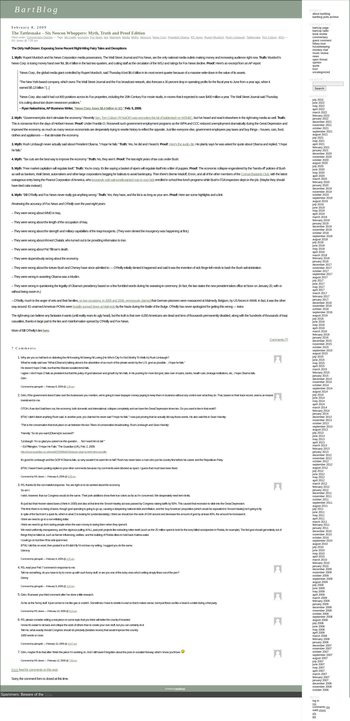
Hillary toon (319, 43)
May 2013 (318, 439)
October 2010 (320, 537)
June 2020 (318, 169)
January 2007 (320, 680)
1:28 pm (70, 386)
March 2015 (319, 369)
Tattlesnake (253, 37)
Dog (47, 694)
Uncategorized (321, 72)
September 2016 (322, 312)
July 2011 (318, 509)
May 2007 (318, 667)
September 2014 (322, 388)
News (315, 56)
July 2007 (318, 661)
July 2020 (318, 166)
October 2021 (320, 128)
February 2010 (321, 563)
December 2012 (322, 455)
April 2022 (318, 109)
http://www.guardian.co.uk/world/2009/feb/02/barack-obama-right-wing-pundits (64, 452)
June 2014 (318, 397)
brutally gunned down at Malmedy (94, 306)
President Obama (178, 37)
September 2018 (322, 236)
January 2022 (320, 118)
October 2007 (320, 651)
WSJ (281, 37)
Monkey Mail (320, 50)
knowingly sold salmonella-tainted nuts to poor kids (123, 180)
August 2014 (320, 391)
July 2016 (318, 318)
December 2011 (322, 493)
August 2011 (320, 506)
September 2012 (322, 464)
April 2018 (318, 252)
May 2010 (318, 553)
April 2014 (318, 404)
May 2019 (318, 210)
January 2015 (320, 375)
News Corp (159, 37)
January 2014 (320, 413)
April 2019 (318, 213)
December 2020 (322, 153)
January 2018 (320, 261)
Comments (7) (279, 340)
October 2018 (320, 233)
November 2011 (322, 496)
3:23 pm (70, 586)
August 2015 (320, 353)
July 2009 (318, 585)
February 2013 (321, 448)
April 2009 (318, 594)
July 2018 (318, 242)
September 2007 (322, 655)
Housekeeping (321, 46)
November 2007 (322, 648)
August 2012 (320, 467)
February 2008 (321, 639)
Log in (315, 700)
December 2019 (322, 188)
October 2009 (320, 575)
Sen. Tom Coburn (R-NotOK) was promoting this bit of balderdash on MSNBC (143, 118)
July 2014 (318, 394)
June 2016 (318, 321)
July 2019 (318, 204)
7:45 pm (73, 660)
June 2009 (318, 588)
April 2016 (318, 328)
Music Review (320, 53)
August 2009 (320, 582)
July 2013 (318, 432)
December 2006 (322, 683)
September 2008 (322, 616)
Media (126, 37)
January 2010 (320, 566)
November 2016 (322, 305)
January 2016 (320, 337)
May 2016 (318, 325)
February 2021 (321, 147)
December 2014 (322, 379)
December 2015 (322, 340)
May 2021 (318, 141)
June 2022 (318, 102)
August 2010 (320, 544)
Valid (319, 710)
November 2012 (322, 458)
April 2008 (318, 632)
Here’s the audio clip (181, 144)
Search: (317, 79)
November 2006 (322, 686)
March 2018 (319, 255)
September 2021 (322, 131)
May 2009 (318, 591)
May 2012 (318, 477)
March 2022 (319, 112)
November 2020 (322, 156)
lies (106, 37)
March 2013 (319, 445)
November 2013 (322, 420)
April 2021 (318, 144)
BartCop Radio (320, 30)
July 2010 (318, 547)
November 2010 (322, 534)
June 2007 (318, 664)
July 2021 (318, 137)
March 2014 (319, 407)
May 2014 (318, 401)
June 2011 (318, 512)
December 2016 (322, 302)
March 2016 (319, 331)
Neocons (145, 37)
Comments (321, 707)
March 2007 (319, 674)
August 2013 (320, 429)
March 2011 (319, 521)
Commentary (35, 37)
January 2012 (320, 490)
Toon (315, 69)
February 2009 (321, 601)
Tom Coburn (269, 37)
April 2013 (318, 442)
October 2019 (320, 194)
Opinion (48, 37)
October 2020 (320, 160)
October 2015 (320, 347)
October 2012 (320, 461)
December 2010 (322, 531)
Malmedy (115, 37)
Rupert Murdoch (214, 37)
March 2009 (319, 598)
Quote (315, 65)
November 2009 (322, 572)
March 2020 (319, 179)
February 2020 (321, 182)
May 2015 (318, 363)
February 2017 (321, 296)
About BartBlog (321, 13)
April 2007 (318, 670)
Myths (135, 37)
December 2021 (322, 122)
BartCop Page (320, 27)
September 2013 (322, 426)
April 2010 (318, 556)
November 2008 (322, 610)
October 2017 (320, 271)
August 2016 (320, 315)
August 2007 (320, 658)
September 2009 (322, 578)
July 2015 (318, 356)
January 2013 (320, 452)
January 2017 (320, 299)
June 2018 (318, 245)
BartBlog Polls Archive (325, 17)
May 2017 (318, 287)
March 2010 (319, 559)
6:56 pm (72, 476)
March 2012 (319, 483)
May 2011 (318, 515)
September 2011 (322, 502)
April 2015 (318, 366)
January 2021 (320, 150)
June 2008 (318, 626)
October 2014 (320, 385)
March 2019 (319, 217)
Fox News (96, 37)
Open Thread (319, 59)
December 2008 (322, 607)
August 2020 (320, 163)
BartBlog (36, 9)
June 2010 (318, 550)
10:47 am (72, 643)
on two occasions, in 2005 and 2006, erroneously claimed (114, 300)
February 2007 (321, 677)
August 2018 (320, 239)
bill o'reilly (70, 37)
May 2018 (318, 248)
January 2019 (320, 223)
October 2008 (320, 613)
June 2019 (318, 207)
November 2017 (322, 268)
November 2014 (322, 382)
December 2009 (322, 569)
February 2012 (321, 486)
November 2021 (322, 125)
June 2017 (318, 283)
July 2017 (318, 280)
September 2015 (322, 350)
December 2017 (322, 264)
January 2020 (320, 185)
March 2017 (319, 293)
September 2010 (322, 540)
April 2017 (318, 290)
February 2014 (321, 410)
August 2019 (320, 201)
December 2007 (322, 645)
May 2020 (318, 172)
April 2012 (318, 480)
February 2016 (321, 334)
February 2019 (321, 220)
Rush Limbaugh (235, 37)
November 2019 (322, 191)
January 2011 (320, 528)
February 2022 (321, 115)
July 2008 (318, 623)
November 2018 (322, 229)
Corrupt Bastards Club (255, 174)
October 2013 (320, 423)
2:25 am (70, 558)
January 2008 (320, 642)
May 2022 (318, 106)
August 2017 (320, 277)
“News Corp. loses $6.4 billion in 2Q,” (99, 108)
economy (83, 37)
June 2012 (318, 474)
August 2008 (320, 620)
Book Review (319, 34)
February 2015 (321, 372)
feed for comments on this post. (35, 670)
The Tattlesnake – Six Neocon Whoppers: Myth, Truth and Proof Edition (78, 33)
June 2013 (318, 436)
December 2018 (322, 226)
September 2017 (322, 274)
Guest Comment (321, 40)
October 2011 (320, 499)
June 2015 (318, 360)
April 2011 (318, 518)
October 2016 (320, 309)
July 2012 (318, 471)
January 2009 (320, 604)
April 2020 (318, 176)
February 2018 (321, 258)
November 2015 (322, 344)
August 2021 (320, 134)
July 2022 (318, 99)
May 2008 (318, 629)
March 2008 (319, 636)
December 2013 (322, 417)
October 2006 (320, 690)
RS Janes (197, 37)
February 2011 (321, 524)
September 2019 (322, 198)
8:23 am (73, 610)
